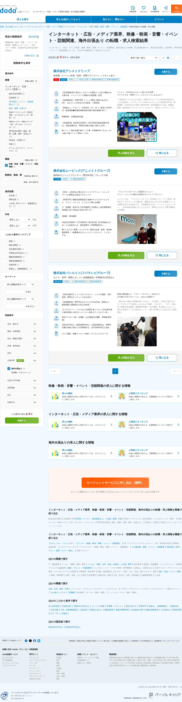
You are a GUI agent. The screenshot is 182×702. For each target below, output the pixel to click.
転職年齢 (156, 663)
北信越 (58, 668)
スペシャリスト (35, 671)
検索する (22, 420)
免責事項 (158, 641)
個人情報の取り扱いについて (22, 696)
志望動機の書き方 (161, 657)
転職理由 (147, 663)
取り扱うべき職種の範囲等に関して (117, 641)
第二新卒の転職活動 (171, 660)
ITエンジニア (34, 657)
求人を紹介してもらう (68, 19)
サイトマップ (168, 641)
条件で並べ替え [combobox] (138, 58)
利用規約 (72, 641)
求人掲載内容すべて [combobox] (16, 284)
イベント (159, 19)
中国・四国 (60, 673)
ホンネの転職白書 (132, 665)
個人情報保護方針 (17, 698)
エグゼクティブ (35, 673)
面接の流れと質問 (134, 660)
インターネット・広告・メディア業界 (47, 27)
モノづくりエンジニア (37, 660)
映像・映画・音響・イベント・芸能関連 (111, 27)
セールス (32, 665)
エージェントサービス (10, 663)
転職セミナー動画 (84, 663)
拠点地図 (152, 687)
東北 (58, 660)
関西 (58, 671)
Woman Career (34, 679)
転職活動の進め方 (116, 657)
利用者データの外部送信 (141, 641)
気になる (162, 153)
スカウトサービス (9, 665)
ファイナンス (34, 668)
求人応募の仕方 (120, 660)
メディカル (33, 663)
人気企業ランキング (118, 663)
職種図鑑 (144, 665)
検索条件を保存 (21, 63)
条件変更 (34, 36)
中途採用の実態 (167, 663)
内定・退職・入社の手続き (153, 660)
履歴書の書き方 (130, 657)
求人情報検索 (7, 660)
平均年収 (131, 663)
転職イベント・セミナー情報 (88, 657)
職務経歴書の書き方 (145, 657)
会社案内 (141, 687)
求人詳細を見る (126, 153)
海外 (58, 679)
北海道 (58, 657)
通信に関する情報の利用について (89, 641)
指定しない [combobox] (14, 219)
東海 (58, 665)
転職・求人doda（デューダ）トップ (15, 27)
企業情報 (152, 665)
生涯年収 (139, 663)
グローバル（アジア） (37, 676)
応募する (166, 72)
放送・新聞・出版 (16, 108)
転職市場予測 (119, 665)
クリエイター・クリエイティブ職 (78, 27)
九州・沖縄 (60, 676)
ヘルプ (177, 641)
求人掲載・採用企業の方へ (170, 687)
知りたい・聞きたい (114, 19)
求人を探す (23, 19)
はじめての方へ (8, 657)
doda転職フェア (83, 660)
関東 (58, 663)
